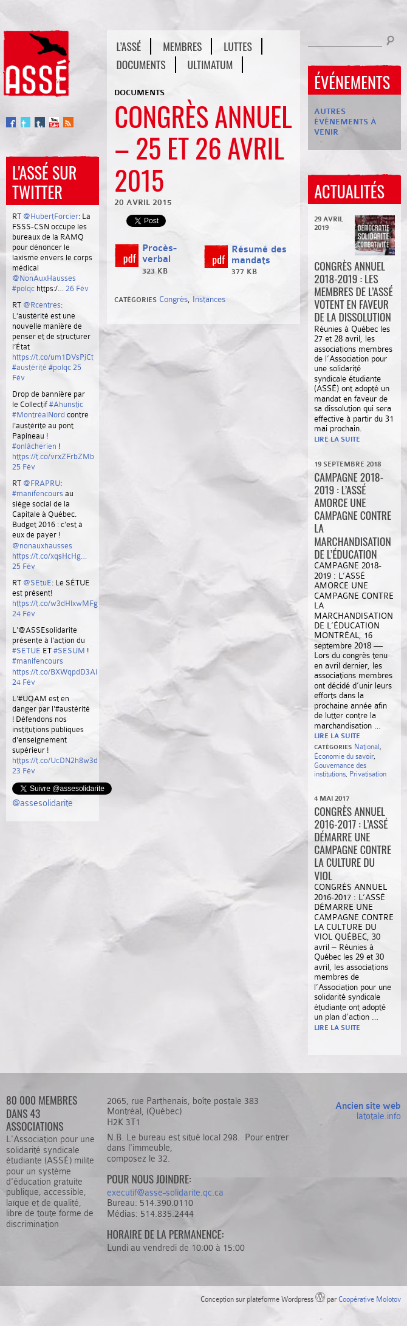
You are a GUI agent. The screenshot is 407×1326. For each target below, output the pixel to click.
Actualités (349, 191)
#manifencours (37, 493)
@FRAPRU (41, 483)
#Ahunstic (66, 404)
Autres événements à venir (345, 121)
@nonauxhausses (42, 545)
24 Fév (23, 613)
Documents (140, 64)
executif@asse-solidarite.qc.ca (165, 1192)
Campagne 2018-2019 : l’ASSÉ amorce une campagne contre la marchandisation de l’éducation (352, 515)
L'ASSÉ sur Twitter (44, 182)
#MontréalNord (38, 414)
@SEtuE (37, 582)
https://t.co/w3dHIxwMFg (55, 603)
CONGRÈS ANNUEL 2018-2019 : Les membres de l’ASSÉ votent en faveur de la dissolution (353, 291)
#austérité (29, 367)
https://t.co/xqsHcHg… (49, 555)
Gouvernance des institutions (340, 770)
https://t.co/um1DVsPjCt (53, 357)
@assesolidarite (42, 803)
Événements (352, 82)
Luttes (237, 46)
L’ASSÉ (128, 46)
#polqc (23, 288)
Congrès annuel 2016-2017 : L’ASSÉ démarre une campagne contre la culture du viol (352, 843)
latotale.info (379, 1116)
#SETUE (26, 650)
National (367, 746)
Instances (209, 299)
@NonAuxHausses (44, 278)
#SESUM (69, 650)
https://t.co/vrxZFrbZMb (53, 456)
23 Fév (23, 770)
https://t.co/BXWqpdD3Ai (54, 671)
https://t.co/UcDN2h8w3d (55, 760)
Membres (182, 46)
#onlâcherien (34, 446)
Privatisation (367, 774)
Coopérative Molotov (369, 1299)
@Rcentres (42, 304)
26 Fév (77, 288)
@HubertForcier (50, 216)
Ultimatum (210, 64)
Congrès (173, 299)
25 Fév (23, 466)
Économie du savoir (344, 756)
